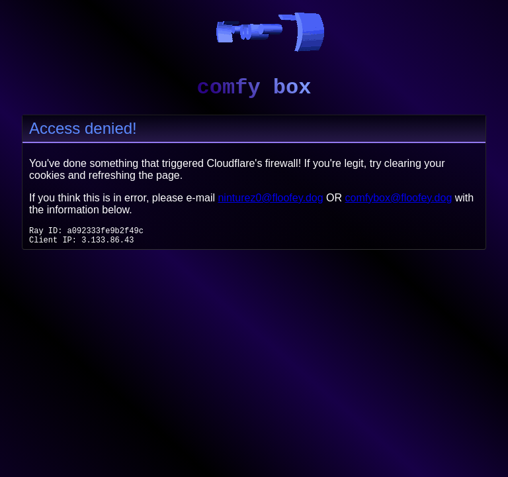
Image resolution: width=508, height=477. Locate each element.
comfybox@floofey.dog (398, 197)
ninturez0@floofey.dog (270, 197)
